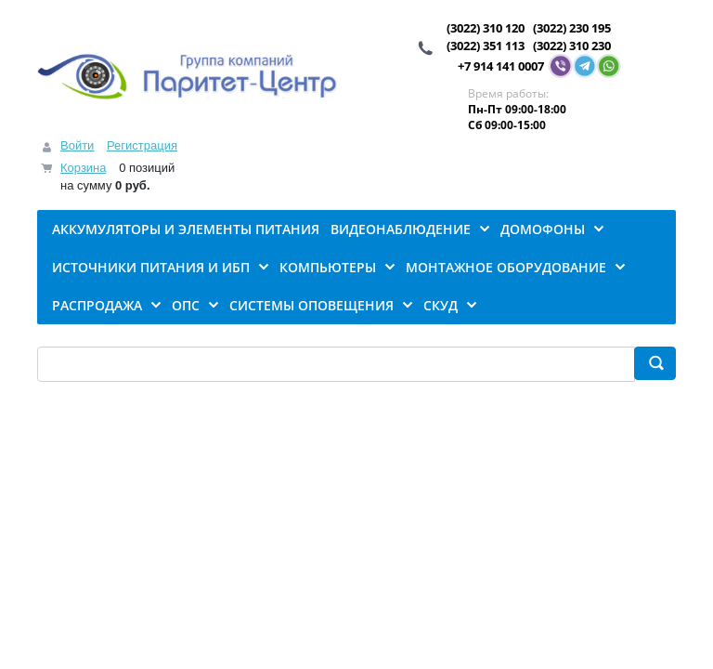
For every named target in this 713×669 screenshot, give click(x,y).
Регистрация (142, 145)
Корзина (83, 168)
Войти (77, 145)
